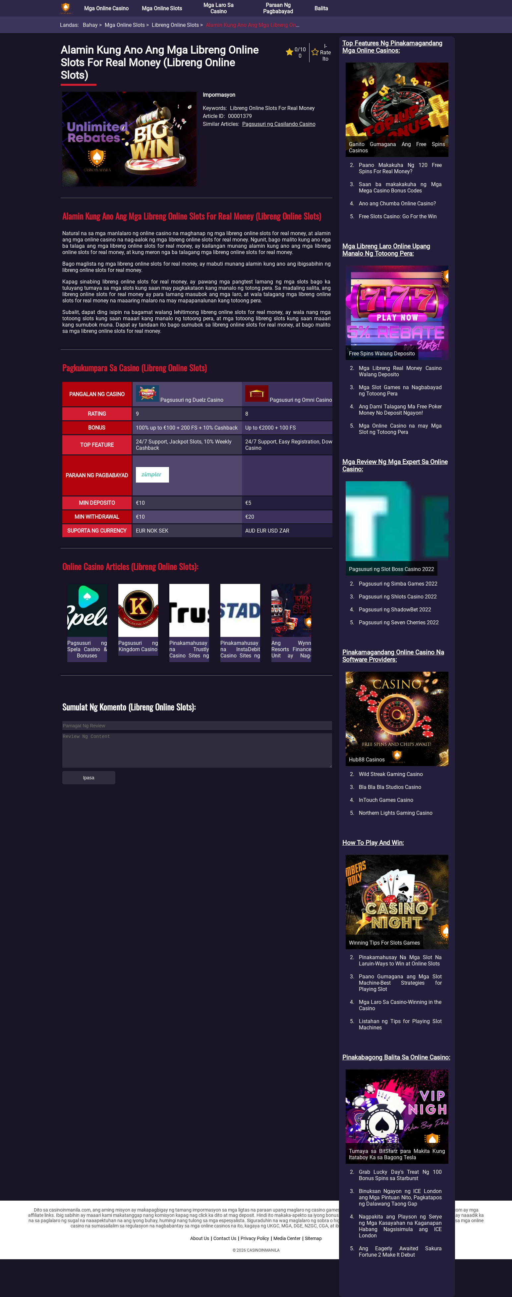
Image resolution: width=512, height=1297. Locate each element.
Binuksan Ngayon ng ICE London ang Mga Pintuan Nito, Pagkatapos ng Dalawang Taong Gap (400, 1197)
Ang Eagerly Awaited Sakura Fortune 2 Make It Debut (400, 1251)
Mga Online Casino (106, 8)
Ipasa (88, 777)
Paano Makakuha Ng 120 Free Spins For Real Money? (400, 168)
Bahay (90, 25)
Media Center (287, 1238)
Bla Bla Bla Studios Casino (390, 787)
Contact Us (224, 1238)
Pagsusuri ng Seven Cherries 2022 (399, 622)
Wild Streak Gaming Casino (391, 774)
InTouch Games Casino (386, 800)
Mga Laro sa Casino (218, 8)
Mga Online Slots (162, 8)
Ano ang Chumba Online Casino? (397, 203)
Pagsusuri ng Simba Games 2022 (398, 584)
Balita (321, 8)
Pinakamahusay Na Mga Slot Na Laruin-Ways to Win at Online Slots (400, 960)
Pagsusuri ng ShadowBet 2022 (395, 609)
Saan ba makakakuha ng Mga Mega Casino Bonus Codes (400, 187)
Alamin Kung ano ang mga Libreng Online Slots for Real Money (280, 25)
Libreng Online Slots (175, 25)
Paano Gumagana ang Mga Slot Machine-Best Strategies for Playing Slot (400, 982)
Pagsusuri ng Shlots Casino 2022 (398, 597)
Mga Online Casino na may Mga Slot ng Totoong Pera (400, 429)
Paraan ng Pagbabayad (278, 8)
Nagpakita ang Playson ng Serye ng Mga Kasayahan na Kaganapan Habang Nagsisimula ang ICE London (400, 1226)
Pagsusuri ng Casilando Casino (278, 124)
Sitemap (313, 1238)
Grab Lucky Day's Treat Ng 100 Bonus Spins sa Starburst (400, 1175)
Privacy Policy (255, 1238)
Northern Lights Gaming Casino (395, 813)
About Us (199, 1238)
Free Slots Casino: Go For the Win (398, 216)
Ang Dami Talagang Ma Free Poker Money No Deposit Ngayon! (400, 409)
